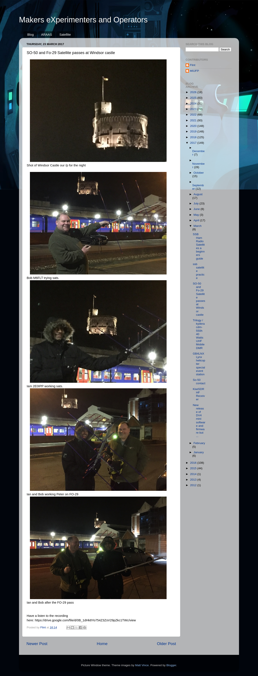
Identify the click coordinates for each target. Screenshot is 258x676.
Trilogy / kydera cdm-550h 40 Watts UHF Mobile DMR (199, 334)
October (199, 172)
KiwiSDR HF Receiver (199, 394)
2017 (193, 142)
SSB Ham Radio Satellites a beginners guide (199, 246)
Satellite (65, 34)
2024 (193, 103)
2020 (193, 126)
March (198, 225)
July (196, 203)
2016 (193, 462)
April (197, 220)
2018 (193, 137)
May (197, 214)
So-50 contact (199, 381)
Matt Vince (142, 665)
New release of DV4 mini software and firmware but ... (199, 420)
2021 (193, 120)
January (199, 452)
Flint (192, 65)
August (198, 194)
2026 (193, 92)
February (199, 443)
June (197, 209)
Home (102, 643)
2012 (193, 485)
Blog (30, 34)
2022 (193, 114)
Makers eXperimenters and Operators (83, 19)
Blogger (171, 665)
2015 (193, 468)
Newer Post (36, 643)
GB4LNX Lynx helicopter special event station (199, 364)
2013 (193, 479)
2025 (193, 97)
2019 (193, 131)
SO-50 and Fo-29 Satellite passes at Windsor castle (199, 299)
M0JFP (194, 70)
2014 (193, 474)
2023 (193, 109)
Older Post (166, 643)
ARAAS (46, 34)
